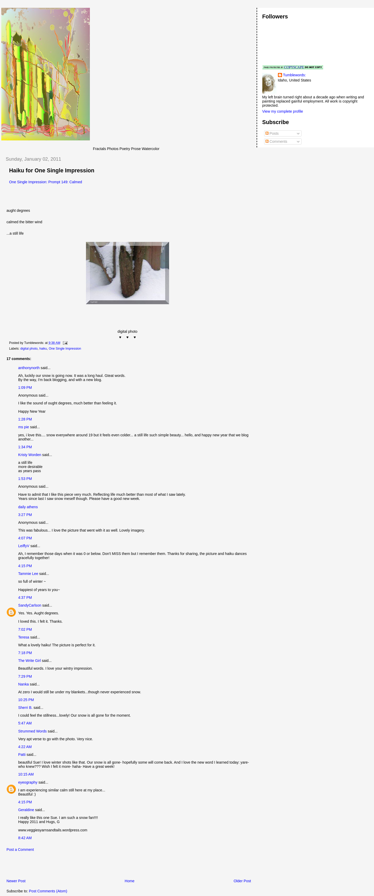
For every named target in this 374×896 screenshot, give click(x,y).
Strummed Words (32, 731)
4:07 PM (25, 538)
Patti (21, 754)
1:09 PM (25, 387)
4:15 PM (25, 566)
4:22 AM (25, 747)
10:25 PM (26, 700)
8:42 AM (25, 838)
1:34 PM (25, 447)
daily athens (28, 507)
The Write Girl (29, 661)
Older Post (242, 881)
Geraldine (26, 810)
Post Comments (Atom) (48, 891)
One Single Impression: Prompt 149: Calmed (45, 182)
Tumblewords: (294, 75)
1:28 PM (25, 419)
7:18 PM (25, 653)
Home (130, 881)
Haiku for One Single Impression (51, 170)
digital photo (28, 348)
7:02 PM (25, 629)
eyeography (27, 782)
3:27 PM (25, 515)
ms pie (23, 427)
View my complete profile (282, 111)
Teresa (23, 637)
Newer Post (15, 881)
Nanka (23, 684)
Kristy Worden (29, 455)
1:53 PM (25, 479)
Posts (272, 133)
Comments (276, 141)
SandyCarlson (29, 605)
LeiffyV (23, 546)
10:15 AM (26, 774)
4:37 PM (25, 597)
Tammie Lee (28, 574)
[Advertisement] (62, 866)
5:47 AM (25, 723)
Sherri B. (25, 707)
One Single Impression (65, 348)
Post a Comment (20, 849)
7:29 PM (25, 676)
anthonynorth (29, 368)
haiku (43, 348)
